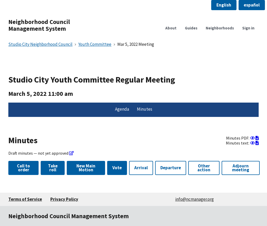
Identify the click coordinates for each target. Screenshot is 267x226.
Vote (117, 168)
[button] (223, 5)
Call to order (23, 168)
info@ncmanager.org (194, 199)
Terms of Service (25, 199)
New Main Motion (85, 168)
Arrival (141, 168)
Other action (203, 168)
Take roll (53, 168)
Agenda (122, 109)
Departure (170, 168)
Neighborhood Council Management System (39, 25)
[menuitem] (122, 110)
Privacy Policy (64, 199)
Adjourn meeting (240, 168)
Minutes (144, 109)
